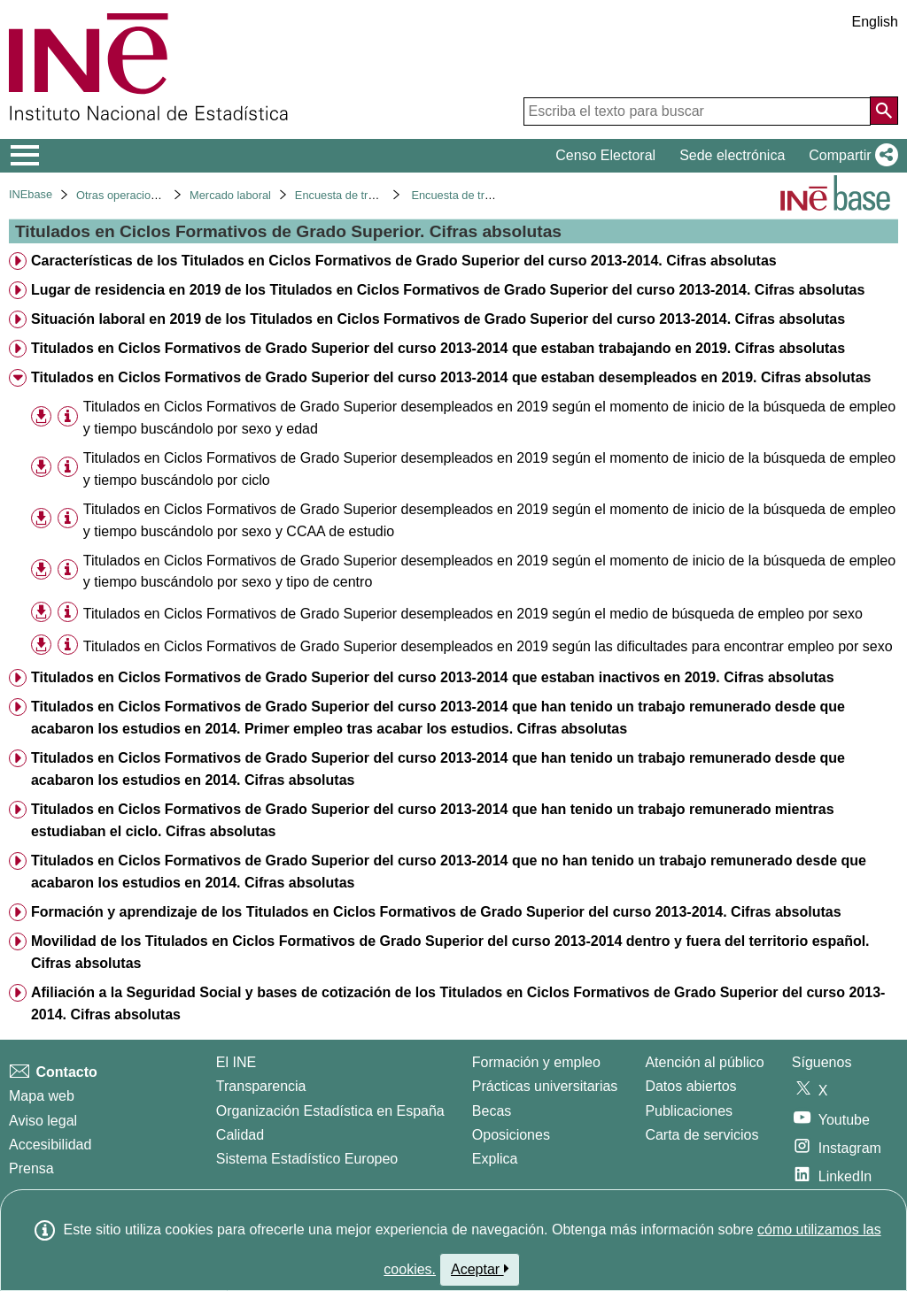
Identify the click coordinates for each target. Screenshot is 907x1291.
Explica (495, 1158)
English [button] (875, 21)
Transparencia (261, 1086)
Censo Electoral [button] (605, 155)
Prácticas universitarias (545, 1086)
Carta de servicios (701, 1134)
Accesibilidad (50, 1144)
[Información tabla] (68, 416)
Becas (491, 1110)
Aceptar (479, 1269)
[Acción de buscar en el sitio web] (884, 110)
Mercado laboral (230, 195)
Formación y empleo (536, 1062)
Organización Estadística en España (330, 1110)
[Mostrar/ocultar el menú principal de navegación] (25, 156)
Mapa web (41, 1095)
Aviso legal (43, 1120)
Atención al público (704, 1062)
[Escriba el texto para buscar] (697, 111)
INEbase (30, 194)
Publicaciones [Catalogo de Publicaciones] (689, 1110)
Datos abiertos (690, 1086)
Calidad (240, 1134)
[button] (850, 156)
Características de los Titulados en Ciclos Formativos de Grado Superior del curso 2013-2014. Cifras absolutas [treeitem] (404, 260)
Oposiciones (511, 1134)
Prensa (31, 1168)
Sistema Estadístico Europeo (307, 1158)
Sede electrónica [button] (732, 155)
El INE (236, 1062)
